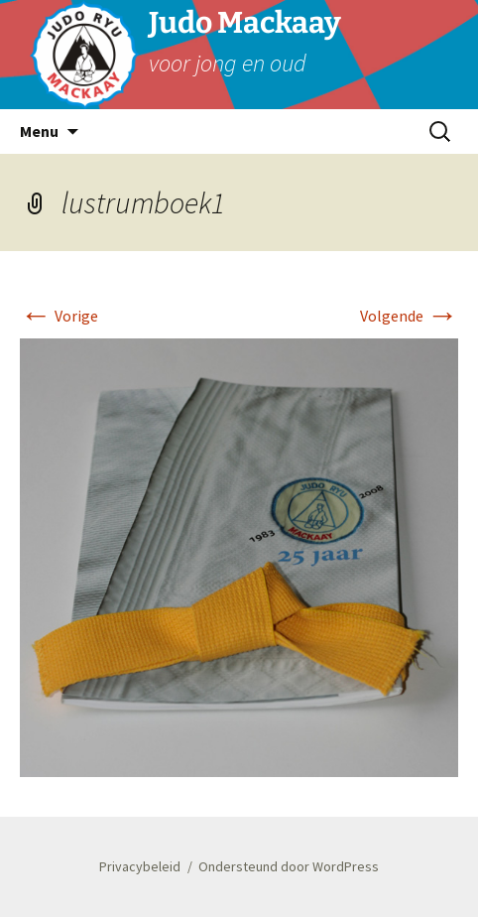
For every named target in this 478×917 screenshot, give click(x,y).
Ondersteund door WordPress (288, 866)
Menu (39, 131)
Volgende (409, 316)
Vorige (59, 316)
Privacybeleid (139, 866)
